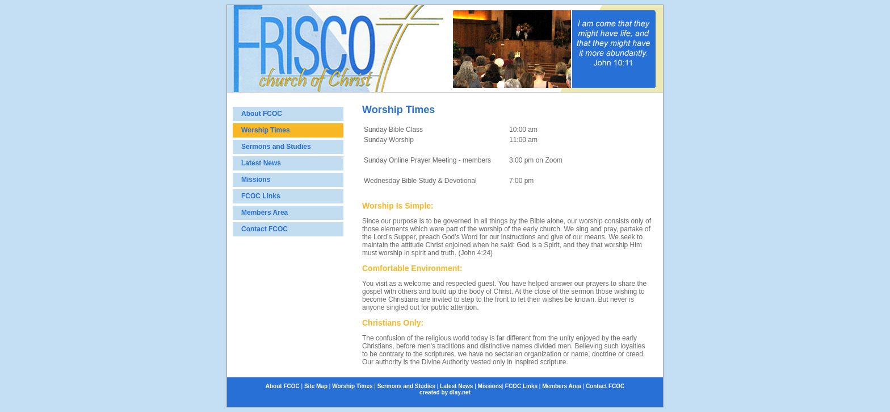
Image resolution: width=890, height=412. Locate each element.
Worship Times (265, 130)
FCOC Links (260, 196)
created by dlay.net (445, 392)
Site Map (316, 386)
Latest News (261, 163)
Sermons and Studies (276, 147)
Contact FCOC (264, 229)
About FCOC (261, 114)
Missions (255, 180)
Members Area (264, 213)
